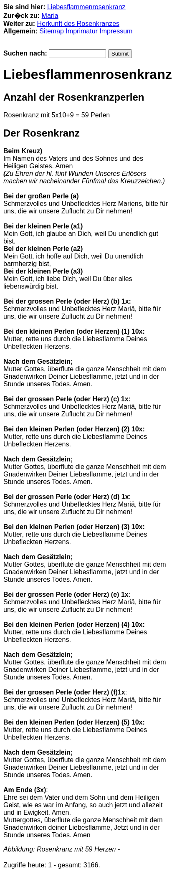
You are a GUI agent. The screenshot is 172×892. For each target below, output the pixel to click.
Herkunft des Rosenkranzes (78, 23)
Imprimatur (81, 31)
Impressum (115, 31)
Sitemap (51, 31)
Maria (50, 15)
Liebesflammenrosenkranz (86, 6)
